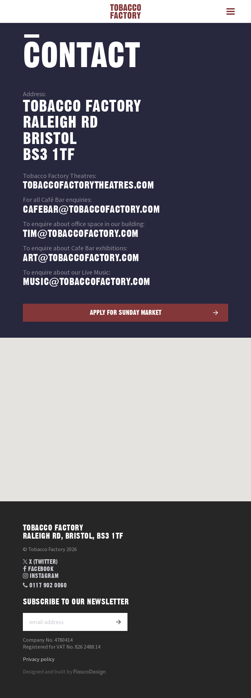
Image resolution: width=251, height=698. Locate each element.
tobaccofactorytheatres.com (88, 185)
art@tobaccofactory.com (81, 258)
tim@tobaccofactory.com (81, 234)
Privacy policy (39, 659)
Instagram (41, 576)
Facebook (38, 569)
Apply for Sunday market (125, 312)
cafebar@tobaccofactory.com (91, 210)
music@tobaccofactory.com (86, 282)
